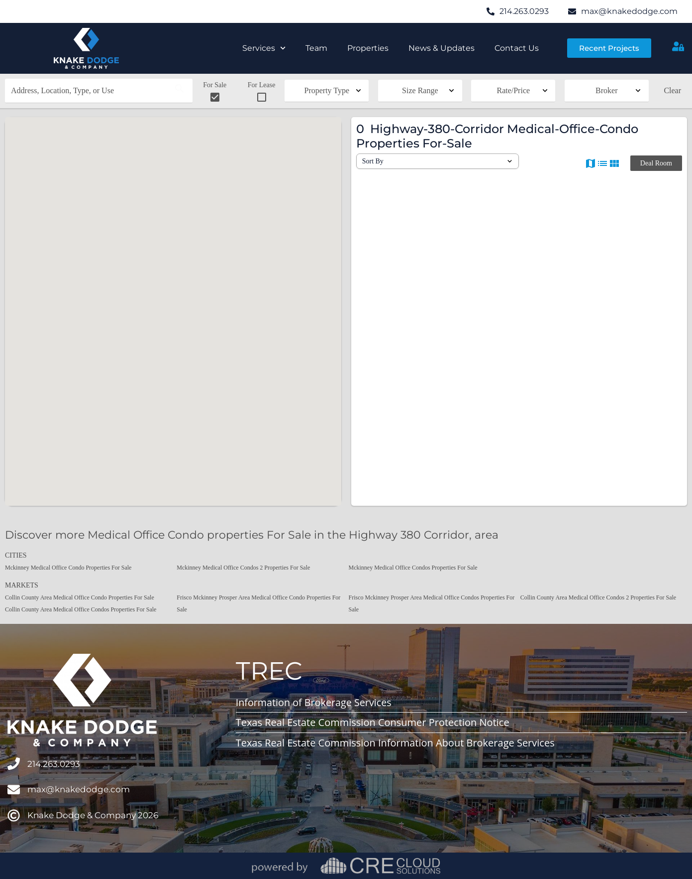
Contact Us (516, 48)
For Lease (262, 92)
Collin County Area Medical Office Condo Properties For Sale (79, 597)
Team (316, 48)
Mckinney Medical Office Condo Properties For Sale (68, 567)
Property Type (327, 90)
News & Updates (441, 48)
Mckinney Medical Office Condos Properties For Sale (413, 567)
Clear (672, 90)
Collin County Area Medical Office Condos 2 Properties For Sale (598, 597)
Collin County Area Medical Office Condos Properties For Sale (80, 609)
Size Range (420, 90)
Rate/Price (513, 90)
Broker (606, 90)
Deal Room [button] (656, 163)
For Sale (214, 92)
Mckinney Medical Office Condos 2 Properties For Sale (243, 567)
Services (264, 48)
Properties (368, 48)
